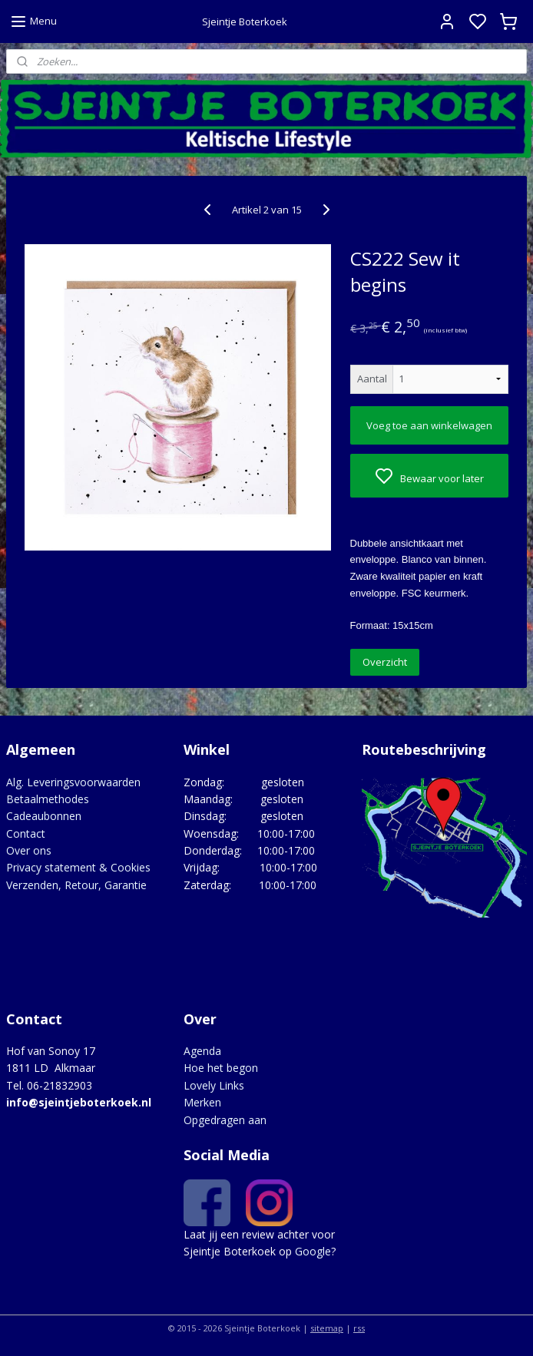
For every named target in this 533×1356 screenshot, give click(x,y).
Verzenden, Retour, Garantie (76, 885)
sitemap (326, 1328)
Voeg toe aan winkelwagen (429, 425)
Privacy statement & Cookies (78, 867)
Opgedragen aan (225, 1120)
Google (313, 1251)
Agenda (202, 1050)
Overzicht (385, 663)
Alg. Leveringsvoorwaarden (73, 782)
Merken (202, 1102)
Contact (25, 833)
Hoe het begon (221, 1067)
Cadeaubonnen (43, 816)
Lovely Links (214, 1085)
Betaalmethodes (47, 799)
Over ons (28, 850)
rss (359, 1328)
